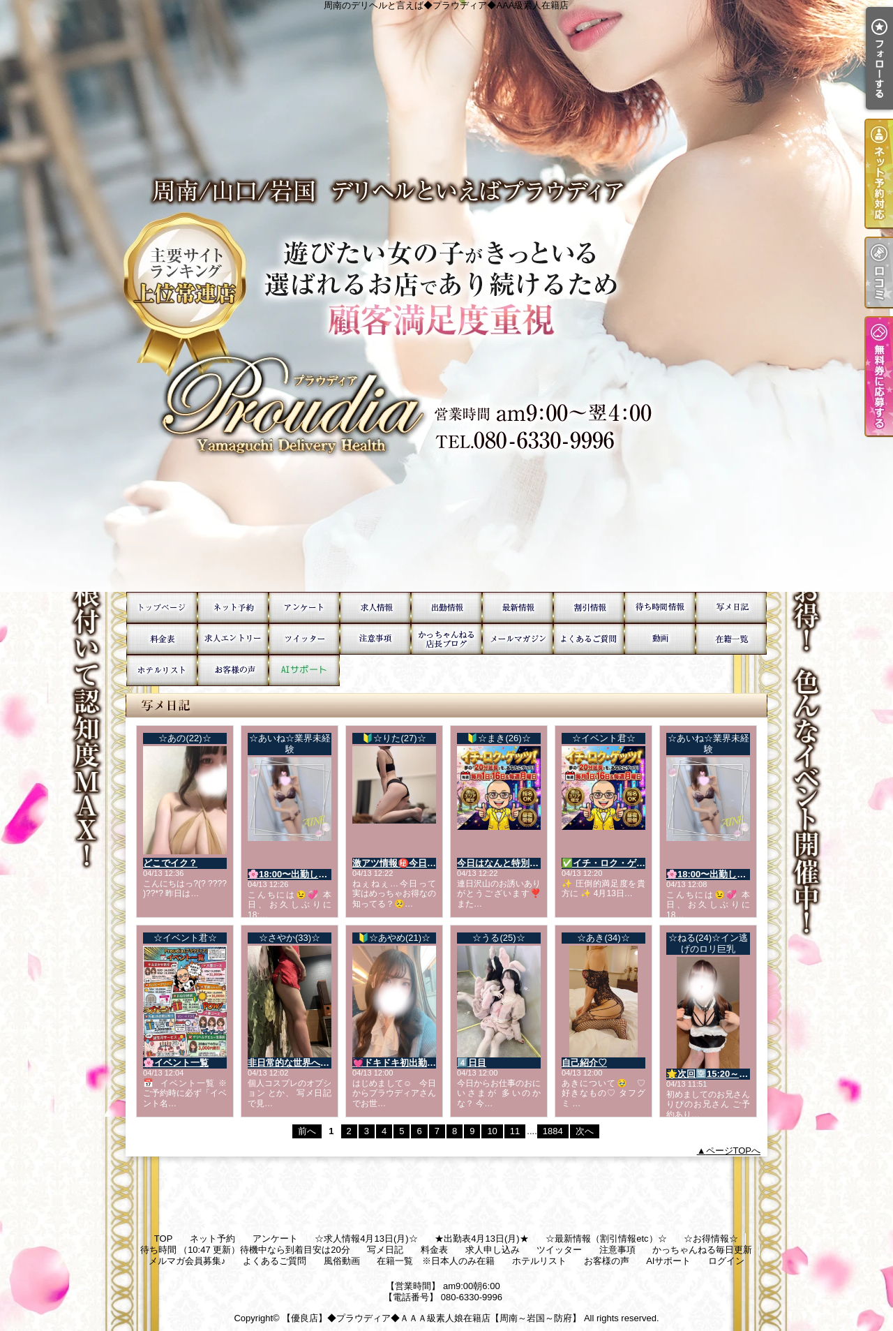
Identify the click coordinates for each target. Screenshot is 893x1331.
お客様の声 (233, 670)
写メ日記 (731, 607)
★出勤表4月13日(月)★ (446, 607)
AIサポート (304, 670)
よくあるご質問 (588, 639)
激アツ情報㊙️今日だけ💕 (404, 863)
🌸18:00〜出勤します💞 (297, 874)
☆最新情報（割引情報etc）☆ (517, 607)
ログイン (726, 1261)
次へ (585, 1131)
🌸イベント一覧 (176, 1062)
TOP (161, 607)
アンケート (304, 607)
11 (515, 1131)
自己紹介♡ (584, 1062)
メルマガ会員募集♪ (517, 639)
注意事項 (375, 639)
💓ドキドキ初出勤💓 (395, 1062)
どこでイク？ (170, 863)
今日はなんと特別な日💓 (508, 863)
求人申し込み (233, 639)
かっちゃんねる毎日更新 (446, 639)
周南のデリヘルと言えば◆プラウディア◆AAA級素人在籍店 (446, 296)
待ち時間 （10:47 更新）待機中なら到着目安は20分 (660, 607)
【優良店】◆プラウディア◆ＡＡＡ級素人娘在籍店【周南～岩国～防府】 (431, 1318)
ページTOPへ (733, 1150)
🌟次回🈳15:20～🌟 (708, 1074)
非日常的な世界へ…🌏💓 (300, 1062)
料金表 (161, 639)
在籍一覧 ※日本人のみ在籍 (731, 639)
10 (492, 1131)
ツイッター (304, 639)
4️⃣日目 (471, 1062)
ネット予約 (233, 607)
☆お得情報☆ (588, 607)
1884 (553, 1131)
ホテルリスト (161, 670)
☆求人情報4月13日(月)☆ (375, 607)
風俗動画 (660, 639)
